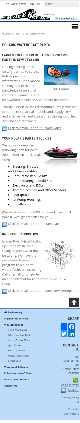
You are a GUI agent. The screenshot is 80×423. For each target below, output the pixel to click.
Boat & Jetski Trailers (16, 379)
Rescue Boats (14, 360)
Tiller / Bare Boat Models (20, 335)
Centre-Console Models (19, 340)
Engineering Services (16, 318)
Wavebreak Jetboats (16, 367)
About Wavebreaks (17, 329)
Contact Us (10, 385)
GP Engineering (13, 312)
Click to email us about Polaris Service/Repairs (39, 290)
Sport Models (14, 345)
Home (17, 33)
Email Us (34, 4)
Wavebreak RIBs (13, 324)
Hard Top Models (16, 350)
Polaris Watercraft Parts (18, 373)
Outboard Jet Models (18, 355)
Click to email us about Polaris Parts (31, 128)
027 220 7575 (70, 385)
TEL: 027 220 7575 (16, 4)
